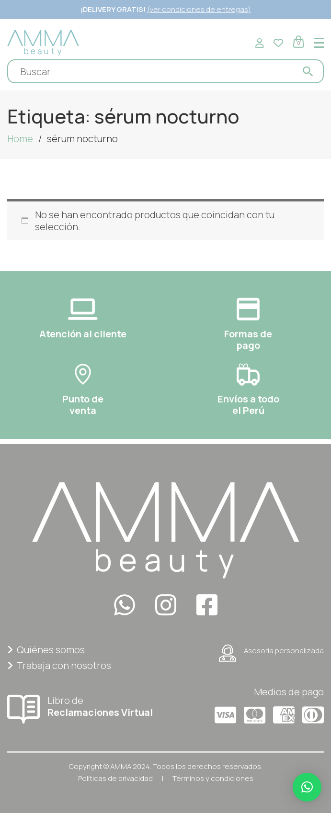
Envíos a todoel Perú (248, 404)
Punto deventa (82, 404)
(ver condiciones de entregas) (199, 9)
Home (20, 138)
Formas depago (248, 339)
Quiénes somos (46, 649)
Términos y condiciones (212, 778)
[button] (307, 787)
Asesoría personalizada (271, 653)
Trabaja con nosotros (59, 665)
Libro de (83, 706)
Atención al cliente (82, 333)
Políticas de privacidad (115, 778)
